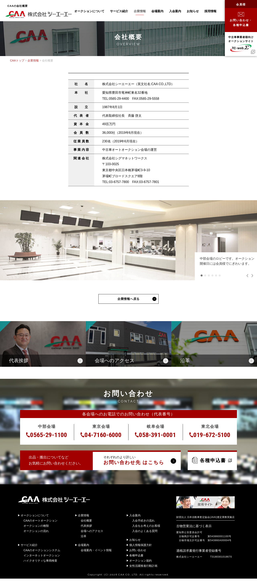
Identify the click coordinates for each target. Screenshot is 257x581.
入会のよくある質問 (144, 533)
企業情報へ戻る (128, 300)
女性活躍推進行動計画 (143, 568)
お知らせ (193, 11)
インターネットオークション (41, 557)
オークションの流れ (36, 533)
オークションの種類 (36, 528)
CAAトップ (17, 60)
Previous (248, 275)
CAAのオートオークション (40, 522)
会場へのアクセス (92, 533)
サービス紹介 (119, 11)
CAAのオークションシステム (41, 552)
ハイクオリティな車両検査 (40, 562)
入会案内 (175, 11)
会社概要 (86, 522)
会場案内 (157, 11)
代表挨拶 (86, 528)
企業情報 (140, 11)
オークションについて (89, 11)
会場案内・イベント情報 (96, 552)
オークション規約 (140, 562)
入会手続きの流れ (143, 522)
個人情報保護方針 (140, 547)
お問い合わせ (137, 552)
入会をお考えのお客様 (146, 528)
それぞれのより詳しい (136, 463)
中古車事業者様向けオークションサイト (241, 44)
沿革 (83, 538)
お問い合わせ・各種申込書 (241, 19)
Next (252, 275)
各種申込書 (212, 462)
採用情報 (210, 11)
